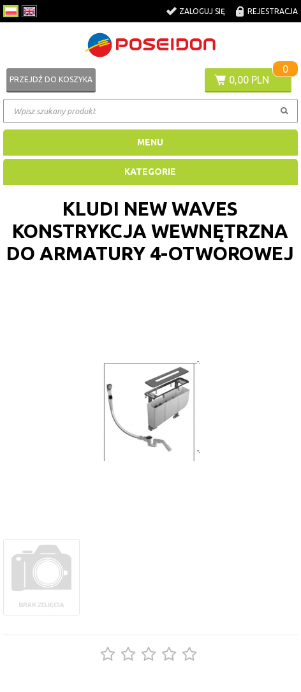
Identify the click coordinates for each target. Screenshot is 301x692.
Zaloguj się (202, 11)
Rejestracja (272, 11)
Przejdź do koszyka (51, 79)
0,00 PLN (249, 79)
